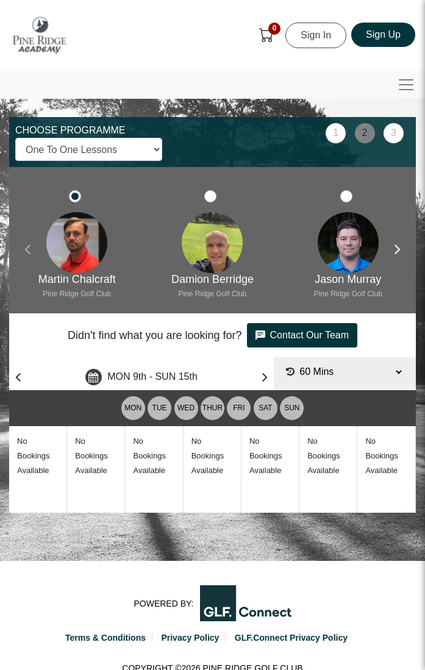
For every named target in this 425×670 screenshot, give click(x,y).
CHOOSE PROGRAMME (70, 130)
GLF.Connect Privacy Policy (291, 638)
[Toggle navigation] (406, 85)
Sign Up (383, 34)
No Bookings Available (33, 456)
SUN (291, 408)
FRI (239, 408)
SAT (265, 408)
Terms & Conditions (105, 638)
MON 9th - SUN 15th (141, 377)
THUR (212, 408)
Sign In (316, 35)
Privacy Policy (190, 638)
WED (186, 408)
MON (132, 408)
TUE (159, 408)
